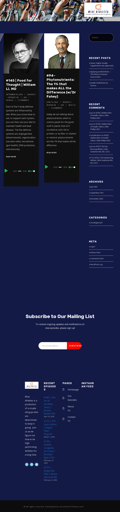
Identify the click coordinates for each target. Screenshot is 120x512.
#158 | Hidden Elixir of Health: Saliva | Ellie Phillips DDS (101, 115)
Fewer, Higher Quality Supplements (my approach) (101, 64)
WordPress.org (96, 264)
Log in (92, 246)
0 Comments (56, 108)
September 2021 (97, 193)
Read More (11, 157)
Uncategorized (96, 222)
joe (25, 97)
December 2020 (96, 198)
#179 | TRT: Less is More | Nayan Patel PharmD (50, 428)
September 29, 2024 (14, 94)
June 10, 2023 (52, 102)
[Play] (6, 170)
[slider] (33, 173)
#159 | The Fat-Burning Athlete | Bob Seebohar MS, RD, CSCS (100, 149)
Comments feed (96, 258)
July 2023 (93, 186)
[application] (21, 171)
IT (91, 157)
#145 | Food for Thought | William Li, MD (21, 85)
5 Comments (23, 100)
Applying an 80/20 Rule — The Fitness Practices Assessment (100, 74)
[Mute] (29, 171)
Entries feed (95, 252)
